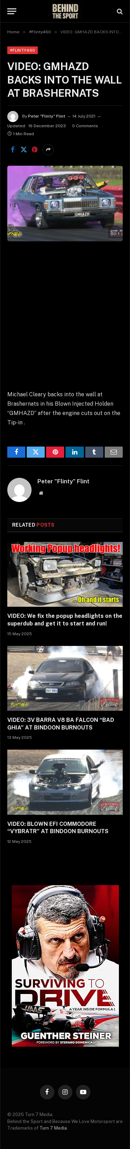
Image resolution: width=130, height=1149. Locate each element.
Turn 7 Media (53, 1128)
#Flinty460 (22, 50)
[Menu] (11, 11)
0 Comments (85, 125)
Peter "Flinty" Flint (46, 116)
